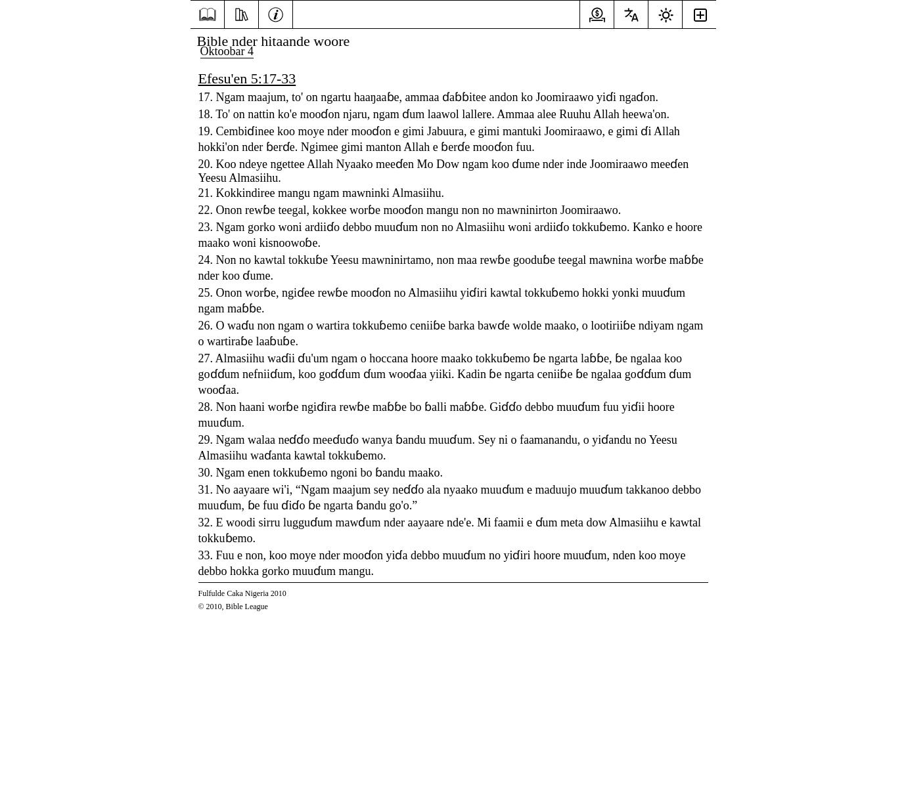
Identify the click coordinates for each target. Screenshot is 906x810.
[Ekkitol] (241, 13)
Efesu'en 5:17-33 (247, 78)
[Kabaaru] (275, 13)
